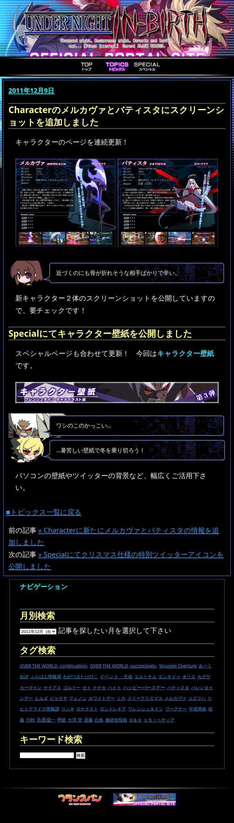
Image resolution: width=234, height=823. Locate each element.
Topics (117, 67)
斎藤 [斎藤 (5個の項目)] (88, 720)
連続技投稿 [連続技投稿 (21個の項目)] (116, 720)
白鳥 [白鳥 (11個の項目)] (99, 720)
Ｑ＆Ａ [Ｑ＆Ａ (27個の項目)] (135, 720)
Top (87, 67)
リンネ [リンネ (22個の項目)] (67, 709)
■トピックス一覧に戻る (44, 512)
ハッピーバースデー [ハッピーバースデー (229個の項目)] (144, 687)
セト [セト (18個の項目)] (86, 687)
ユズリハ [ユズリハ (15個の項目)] (197, 698)
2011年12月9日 (31, 90)
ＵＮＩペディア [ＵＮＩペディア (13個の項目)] (159, 720)
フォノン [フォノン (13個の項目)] (78, 698)
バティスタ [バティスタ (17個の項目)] (178, 687)
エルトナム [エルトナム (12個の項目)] (146, 676)
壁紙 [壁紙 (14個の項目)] (61, 720)
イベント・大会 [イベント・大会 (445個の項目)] (116, 676)
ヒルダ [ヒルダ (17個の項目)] (41, 698)
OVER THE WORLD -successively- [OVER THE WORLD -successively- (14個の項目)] (123, 666)
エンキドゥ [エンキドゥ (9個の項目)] (169, 676)
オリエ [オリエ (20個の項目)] (188, 676)
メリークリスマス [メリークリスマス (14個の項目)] (144, 698)
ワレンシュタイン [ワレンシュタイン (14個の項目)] (145, 709)
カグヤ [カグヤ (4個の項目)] (203, 676)
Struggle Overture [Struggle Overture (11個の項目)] (178, 666)
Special (147, 67)
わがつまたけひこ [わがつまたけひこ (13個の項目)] (80, 676)
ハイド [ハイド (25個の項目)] (114, 687)
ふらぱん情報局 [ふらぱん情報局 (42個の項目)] (45, 676)
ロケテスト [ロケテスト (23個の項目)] (87, 709)
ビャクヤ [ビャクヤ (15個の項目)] (58, 698)
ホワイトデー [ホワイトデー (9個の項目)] (101, 698)
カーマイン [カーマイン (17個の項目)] (31, 687)
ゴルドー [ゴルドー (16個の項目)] (72, 687)
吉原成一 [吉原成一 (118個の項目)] (46, 720)
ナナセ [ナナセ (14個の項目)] (99, 687)
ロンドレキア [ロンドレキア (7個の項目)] (113, 709)
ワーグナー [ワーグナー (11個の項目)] (176, 709)
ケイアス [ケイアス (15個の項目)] (52, 687)
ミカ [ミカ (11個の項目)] (121, 698)
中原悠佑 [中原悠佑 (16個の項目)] (197, 709)
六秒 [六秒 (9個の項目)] (30, 720)
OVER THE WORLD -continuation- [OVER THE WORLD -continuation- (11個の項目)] (54, 666)
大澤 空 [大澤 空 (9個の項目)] (75, 720)
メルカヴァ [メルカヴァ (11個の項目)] (175, 698)
